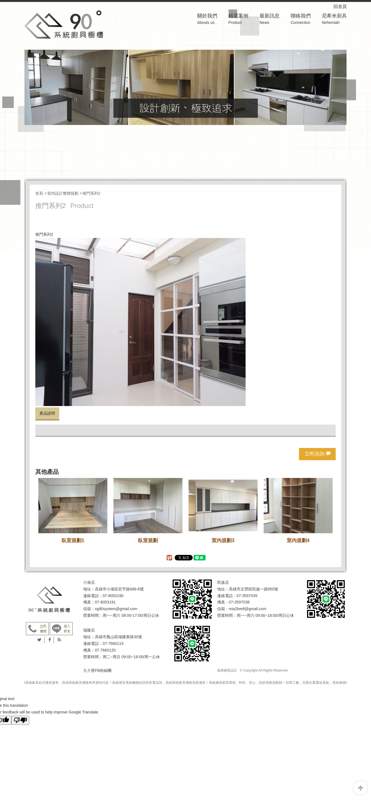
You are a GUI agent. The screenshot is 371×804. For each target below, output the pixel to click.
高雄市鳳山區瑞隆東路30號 (118, 637)
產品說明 (47, 413)
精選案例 (238, 19)
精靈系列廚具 (175, 154)
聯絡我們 (301, 19)
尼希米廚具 (334, 19)
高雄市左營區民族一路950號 (253, 589)
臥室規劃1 (72, 540)
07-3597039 (247, 595)
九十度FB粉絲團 (97, 670)
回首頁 (344, 6)
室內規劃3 (223, 540)
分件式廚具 (179, 168)
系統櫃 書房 (294, 140)
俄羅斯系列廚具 (63, 168)
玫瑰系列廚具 (233, 154)
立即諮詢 (315, 454)
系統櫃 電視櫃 (237, 140)
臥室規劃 (56, 140)
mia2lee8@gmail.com (247, 609)
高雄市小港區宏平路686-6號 (119, 589)
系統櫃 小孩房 (62, 154)
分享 (169, 556)
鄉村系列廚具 (124, 168)
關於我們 (207, 19)
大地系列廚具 (291, 154)
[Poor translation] (20, 720)
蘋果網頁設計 (227, 670)
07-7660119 (113, 643)
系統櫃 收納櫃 (110, 140)
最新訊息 (269, 19)
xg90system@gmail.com (116, 609)
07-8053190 (113, 595)
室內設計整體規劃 (174, 140)
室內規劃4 (298, 540)
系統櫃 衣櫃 (119, 154)
